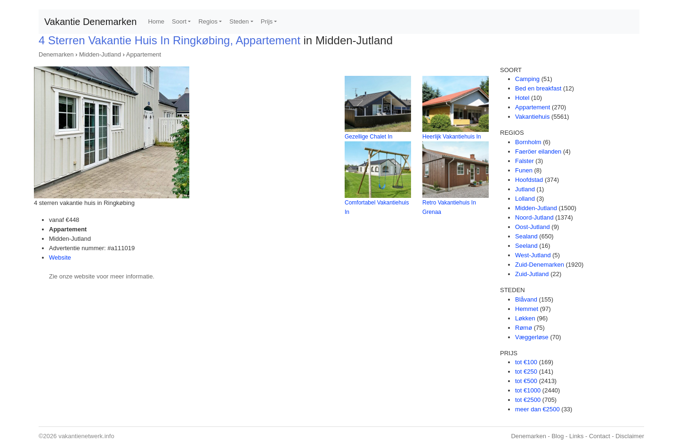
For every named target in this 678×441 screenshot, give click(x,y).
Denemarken (56, 54)
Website (60, 257)
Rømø (523, 327)
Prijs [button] (267, 21)
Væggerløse (532, 337)
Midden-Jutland (100, 54)
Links (576, 436)
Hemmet (526, 308)
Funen (524, 170)
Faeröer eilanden (538, 151)
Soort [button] (179, 21)
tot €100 (526, 362)
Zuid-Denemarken (539, 264)
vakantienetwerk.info (86, 436)
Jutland (525, 189)
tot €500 (526, 380)
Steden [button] (239, 21)
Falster (524, 160)
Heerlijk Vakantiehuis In (451, 136)
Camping (527, 78)
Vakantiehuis (532, 116)
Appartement (143, 54)
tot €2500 (528, 399)
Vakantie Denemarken (90, 21)
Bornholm (528, 142)
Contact (599, 436)
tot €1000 (528, 390)
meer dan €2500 (537, 409)
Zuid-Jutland (532, 274)
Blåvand (526, 299)
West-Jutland (533, 255)
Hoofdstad (529, 179)
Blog (557, 436)
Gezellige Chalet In (368, 136)
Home (156, 21)
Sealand (526, 236)
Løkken (525, 318)
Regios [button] (207, 21)
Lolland (525, 198)
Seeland (526, 245)
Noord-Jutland (534, 217)
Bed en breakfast (538, 88)
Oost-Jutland (532, 226)
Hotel (522, 97)
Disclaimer (629, 436)
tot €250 (526, 371)
